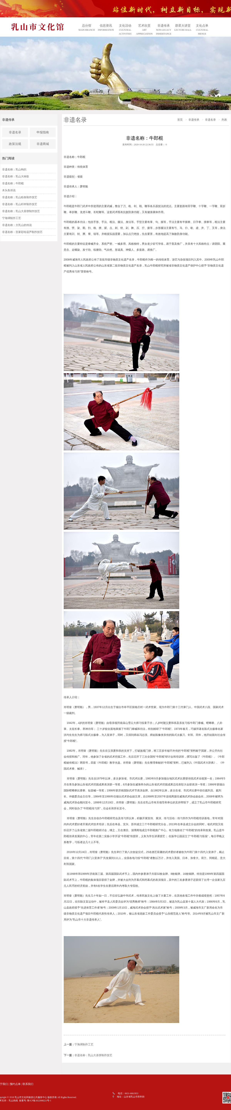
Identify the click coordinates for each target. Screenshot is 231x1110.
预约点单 (15, 1084)
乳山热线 (13, 1100)
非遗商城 (43, 144)
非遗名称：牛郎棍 (13, 183)
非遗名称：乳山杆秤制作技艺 (19, 204)
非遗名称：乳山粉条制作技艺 (19, 197)
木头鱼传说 (9, 190)
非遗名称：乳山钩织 (14, 169)
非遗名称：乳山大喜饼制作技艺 (21, 211)
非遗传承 (193, 119)
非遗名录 (15, 132)
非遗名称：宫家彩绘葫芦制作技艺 (22, 232)
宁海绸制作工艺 (11, 218)
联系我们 (28, 1084)
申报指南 (43, 132)
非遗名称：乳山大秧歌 (15, 176)
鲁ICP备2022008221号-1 (39, 1100)
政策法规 (15, 144)
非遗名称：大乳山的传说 (17, 225)
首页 (180, 119)
